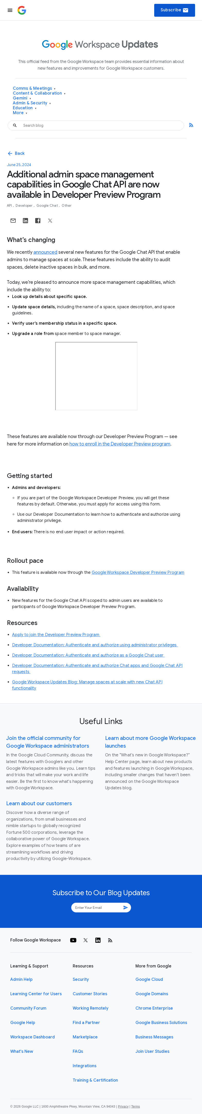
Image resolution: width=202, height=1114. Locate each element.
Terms (135, 1106)
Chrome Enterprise (154, 1008)
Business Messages (154, 1037)
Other (66, 205)
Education (24, 108)
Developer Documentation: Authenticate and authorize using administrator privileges (95, 645)
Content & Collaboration (39, 93)
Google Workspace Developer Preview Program (138, 572)
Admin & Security (32, 103)
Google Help (22, 1022)
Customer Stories (90, 994)
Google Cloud (149, 979)
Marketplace (85, 1037)
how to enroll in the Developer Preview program (119, 444)
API (10, 205)
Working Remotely (90, 1008)
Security (81, 979)
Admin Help (21, 979)
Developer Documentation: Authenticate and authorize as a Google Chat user (88, 655)
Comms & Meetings (34, 88)
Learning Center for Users (36, 994)
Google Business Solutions (161, 1022)
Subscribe (175, 10)
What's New (21, 1051)
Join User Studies (152, 1051)
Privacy (123, 1106)
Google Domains (151, 994)
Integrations (84, 1065)
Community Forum (28, 1008)
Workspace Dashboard (32, 1037)
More (20, 113)
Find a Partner (86, 1022)
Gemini (22, 98)
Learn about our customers (39, 803)
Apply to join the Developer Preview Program (56, 634)
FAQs (78, 1051)
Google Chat (47, 205)
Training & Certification (95, 1080)
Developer (24, 205)
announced (45, 252)
